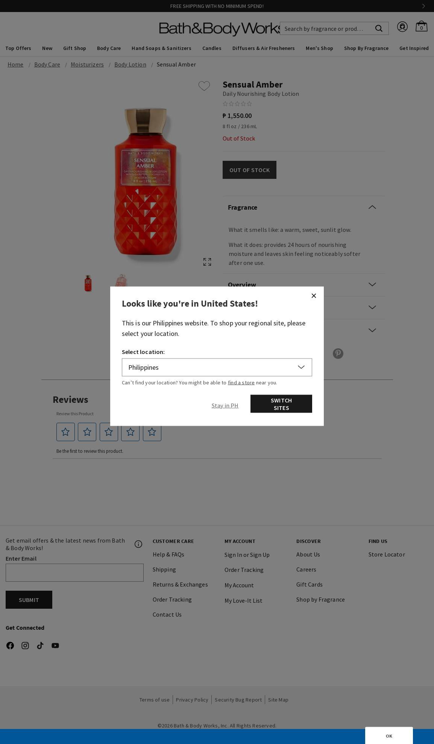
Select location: (143, 351)
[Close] (314, 295)
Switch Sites (281, 403)
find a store (241, 382)
